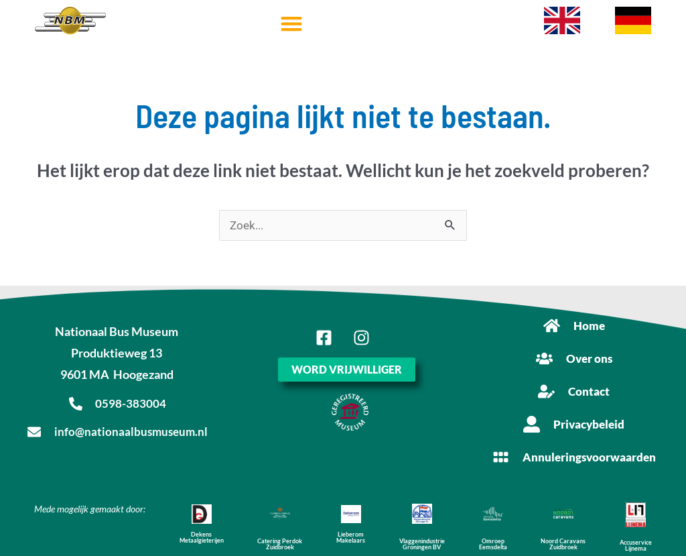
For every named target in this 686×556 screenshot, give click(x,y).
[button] (291, 24)
